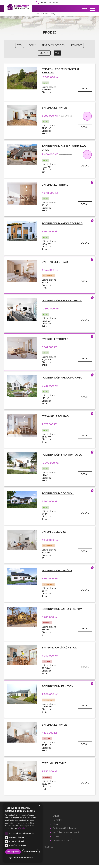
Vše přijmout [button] (13, 852)
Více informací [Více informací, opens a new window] (23, 828)
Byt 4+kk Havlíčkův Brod (59, 647)
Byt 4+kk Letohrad (55, 416)
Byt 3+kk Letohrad (55, 339)
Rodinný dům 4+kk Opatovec (62, 377)
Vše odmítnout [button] (31, 852)
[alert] (22, 832)
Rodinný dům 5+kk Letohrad (62, 300)
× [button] (39, 806)
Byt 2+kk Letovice (54, 107)
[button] (22, 858)
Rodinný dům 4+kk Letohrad (62, 223)
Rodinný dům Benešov (57, 686)
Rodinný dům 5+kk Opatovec (62, 454)
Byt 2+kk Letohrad (55, 184)
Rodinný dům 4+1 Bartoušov (62, 609)
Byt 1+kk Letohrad (55, 262)
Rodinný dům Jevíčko (57, 570)
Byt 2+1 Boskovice (54, 532)
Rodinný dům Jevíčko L (58, 493)
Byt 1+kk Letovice (54, 763)
